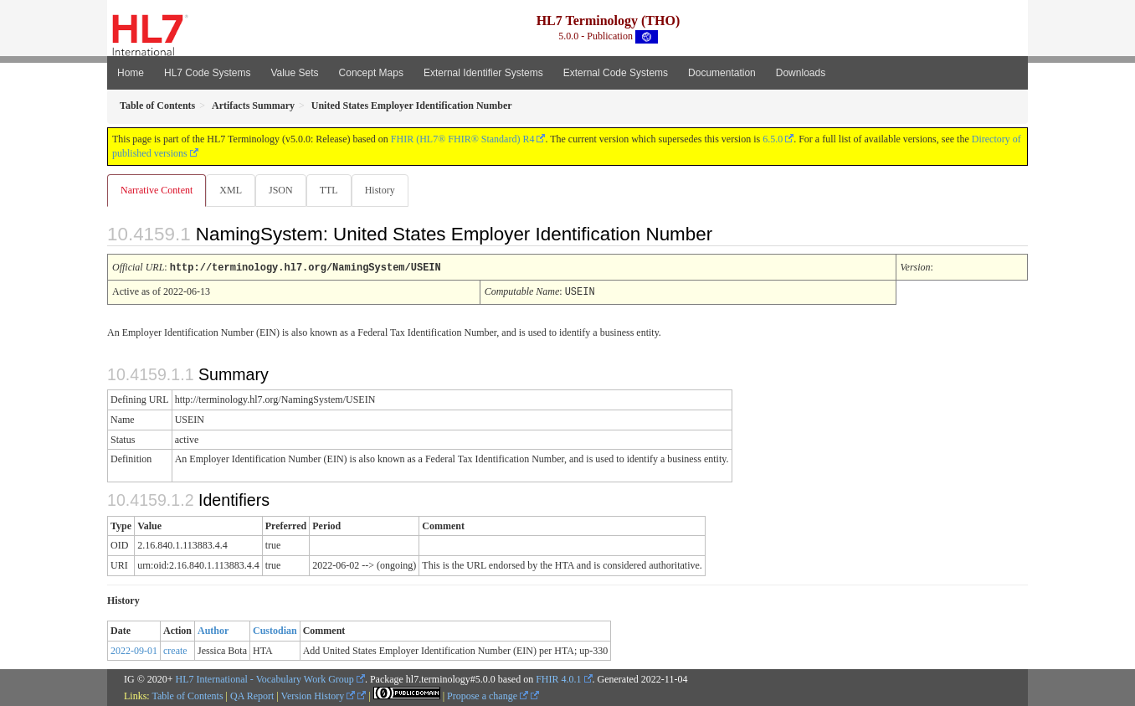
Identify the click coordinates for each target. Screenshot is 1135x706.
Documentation (722, 73)
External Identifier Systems (483, 73)
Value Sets (294, 73)
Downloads (800, 73)
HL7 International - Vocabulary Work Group (265, 678)
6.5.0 (773, 139)
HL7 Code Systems (207, 73)
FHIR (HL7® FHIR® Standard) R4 (463, 139)
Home (130, 73)
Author (213, 630)
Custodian (275, 630)
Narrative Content (157, 190)
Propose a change (487, 695)
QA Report (252, 695)
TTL (334, 190)
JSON (284, 190)
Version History (318, 695)
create (175, 650)
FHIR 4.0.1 (558, 678)
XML (232, 190)
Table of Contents (187, 695)
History (387, 190)
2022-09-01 (133, 650)
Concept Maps (371, 73)
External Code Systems (615, 73)
